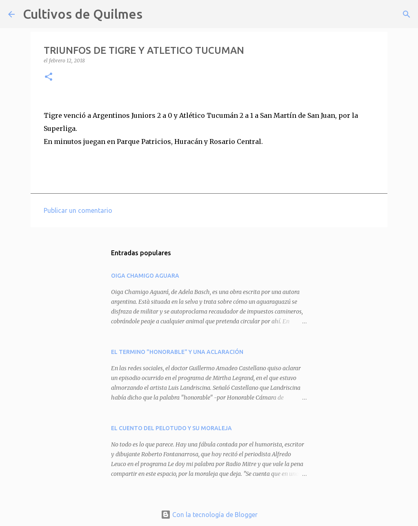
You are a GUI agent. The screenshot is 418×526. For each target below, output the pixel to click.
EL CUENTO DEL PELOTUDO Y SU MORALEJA (171, 428)
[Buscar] (154, 14)
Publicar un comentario (78, 210)
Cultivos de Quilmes (82, 14)
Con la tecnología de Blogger (209, 514)
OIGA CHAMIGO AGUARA (145, 275)
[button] (48, 77)
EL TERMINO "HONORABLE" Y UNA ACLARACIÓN (177, 352)
